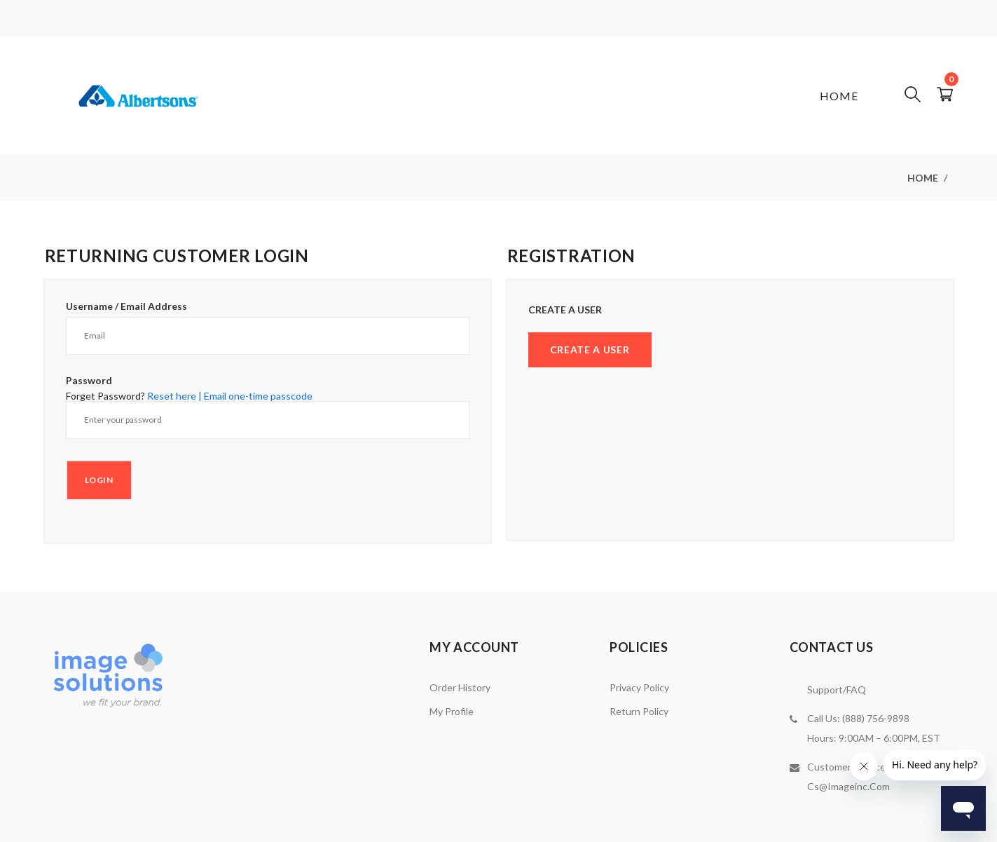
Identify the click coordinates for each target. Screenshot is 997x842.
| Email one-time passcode (255, 396)
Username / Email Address (126, 306)
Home (839, 95)
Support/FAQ (836, 689)
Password (89, 381)
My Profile (451, 711)
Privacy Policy (639, 687)
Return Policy (639, 711)
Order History (459, 687)
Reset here (171, 396)
